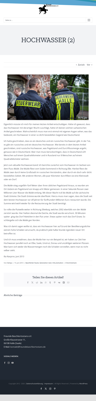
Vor (88, 64)
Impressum (48, 383)
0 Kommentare (70, 263)
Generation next (46, 263)
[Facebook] (5, 363)
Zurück (81, 64)
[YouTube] (13, 363)
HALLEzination (57, 263)
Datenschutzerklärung (34, 383)
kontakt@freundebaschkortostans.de (28, 346)
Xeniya (9, 263)
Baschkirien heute (32, 263)
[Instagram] (9, 363)
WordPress (83, 383)
